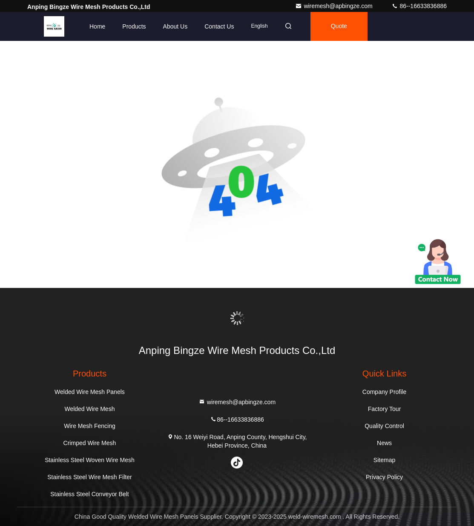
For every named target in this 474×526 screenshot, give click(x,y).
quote (339, 26)
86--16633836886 (419, 6)
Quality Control (384, 426)
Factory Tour (384, 408)
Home (97, 26)
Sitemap (384, 460)
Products (134, 26)
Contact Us (219, 26)
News (384, 443)
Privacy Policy (384, 477)
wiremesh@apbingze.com (334, 6)
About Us (175, 26)
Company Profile (384, 391)
